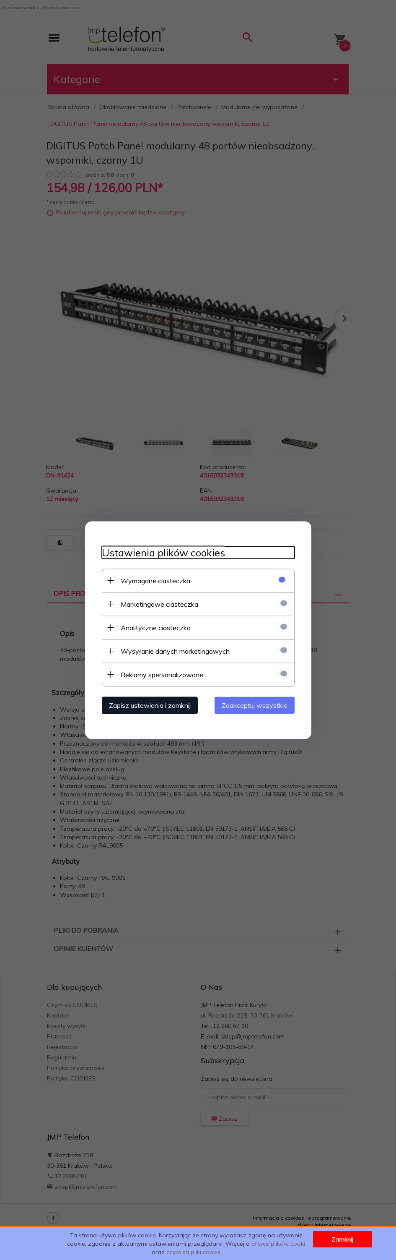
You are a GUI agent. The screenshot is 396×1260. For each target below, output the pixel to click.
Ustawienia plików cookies (163, 552)
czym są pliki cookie (193, 1252)
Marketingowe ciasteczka (159, 604)
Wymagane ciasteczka (155, 580)
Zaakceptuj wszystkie (254, 705)
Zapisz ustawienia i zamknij (150, 705)
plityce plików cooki (278, 1243)
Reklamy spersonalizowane (162, 674)
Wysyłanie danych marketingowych (175, 651)
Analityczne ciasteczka (156, 627)
